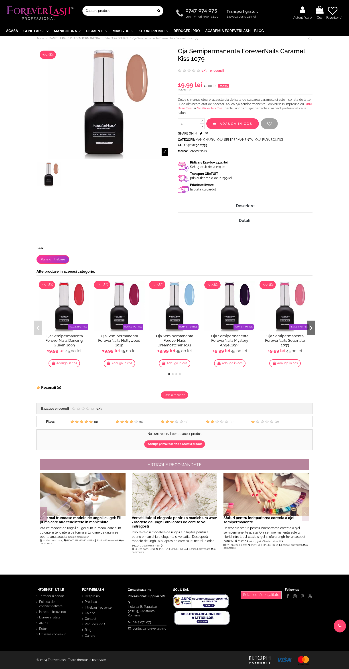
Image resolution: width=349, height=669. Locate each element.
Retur (43, 628)
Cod (181, 145)
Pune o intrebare (53, 259)
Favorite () (334, 12)
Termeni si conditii (52, 596)
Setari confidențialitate (261, 595)
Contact (90, 618)
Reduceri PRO (95, 624)
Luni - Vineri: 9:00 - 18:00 (201, 16)
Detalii (245, 220)
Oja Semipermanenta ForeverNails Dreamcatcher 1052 (174, 340)
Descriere (245, 205)
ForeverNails (198, 151)
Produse (91, 602)
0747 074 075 (202, 10)
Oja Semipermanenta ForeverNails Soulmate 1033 (285, 340)
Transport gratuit (243, 11)
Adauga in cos (232, 123)
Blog (88, 630)
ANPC (43, 623)
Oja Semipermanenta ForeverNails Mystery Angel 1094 (229, 340)
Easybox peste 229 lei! (241, 16)
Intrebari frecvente (52, 612)
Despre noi (92, 596)
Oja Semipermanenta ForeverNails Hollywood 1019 (119, 340)
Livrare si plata (50, 617)
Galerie (90, 613)
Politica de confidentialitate (51, 604)
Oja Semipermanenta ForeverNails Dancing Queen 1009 (64, 340)
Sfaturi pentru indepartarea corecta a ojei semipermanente (258, 520)
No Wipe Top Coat (210, 108)
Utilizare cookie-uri (52, 634)
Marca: (183, 151)
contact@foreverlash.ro (149, 628)
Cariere (90, 635)
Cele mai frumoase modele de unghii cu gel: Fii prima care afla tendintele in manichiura (80, 520)
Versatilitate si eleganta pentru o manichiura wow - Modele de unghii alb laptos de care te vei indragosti (174, 522)
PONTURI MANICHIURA (80, 540)
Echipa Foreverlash (107, 540)
